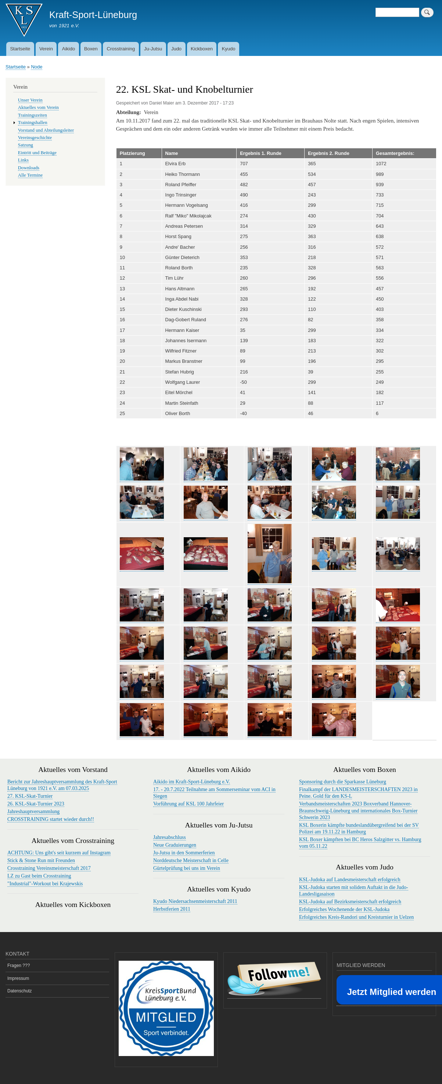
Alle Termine (30, 175)
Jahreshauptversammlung (33, 811)
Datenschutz (19, 990)
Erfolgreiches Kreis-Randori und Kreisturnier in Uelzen (356, 917)
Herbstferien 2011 (171, 909)
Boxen (91, 49)
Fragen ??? (18, 965)
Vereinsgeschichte (35, 137)
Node (36, 67)
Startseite (20, 49)
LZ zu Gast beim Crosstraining (39, 876)
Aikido (68, 49)
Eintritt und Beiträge (37, 152)
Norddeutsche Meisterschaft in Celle (191, 860)
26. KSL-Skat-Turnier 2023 (35, 804)
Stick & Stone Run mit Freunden (41, 860)
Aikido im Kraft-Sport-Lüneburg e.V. (191, 781)
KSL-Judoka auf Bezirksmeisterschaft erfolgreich (350, 901)
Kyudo (229, 49)
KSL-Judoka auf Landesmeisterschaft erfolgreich (349, 879)
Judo (176, 49)
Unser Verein (30, 100)
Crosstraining (121, 49)
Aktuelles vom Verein (38, 107)
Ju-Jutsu (153, 49)
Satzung (25, 145)
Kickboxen (202, 49)
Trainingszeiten (32, 115)
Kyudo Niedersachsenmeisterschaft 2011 (195, 901)
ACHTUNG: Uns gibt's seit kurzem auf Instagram (59, 852)
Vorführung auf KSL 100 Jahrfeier (188, 804)
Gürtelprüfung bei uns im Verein (186, 868)
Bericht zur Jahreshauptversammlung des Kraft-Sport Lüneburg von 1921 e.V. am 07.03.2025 (62, 785)
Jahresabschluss (169, 837)
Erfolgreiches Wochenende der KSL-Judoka (344, 909)
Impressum (18, 978)
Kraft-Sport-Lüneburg (93, 15)
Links (23, 160)
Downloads (28, 167)
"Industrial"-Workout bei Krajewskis (45, 883)
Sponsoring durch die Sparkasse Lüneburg (342, 781)
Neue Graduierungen (174, 845)
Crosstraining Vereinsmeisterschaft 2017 (49, 868)
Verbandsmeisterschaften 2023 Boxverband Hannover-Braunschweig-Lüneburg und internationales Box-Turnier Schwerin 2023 (358, 810)
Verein (46, 49)
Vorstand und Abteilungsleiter (46, 130)
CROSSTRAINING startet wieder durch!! (50, 819)
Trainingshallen (32, 122)
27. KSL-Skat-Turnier (30, 796)
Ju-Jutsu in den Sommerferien (184, 852)
